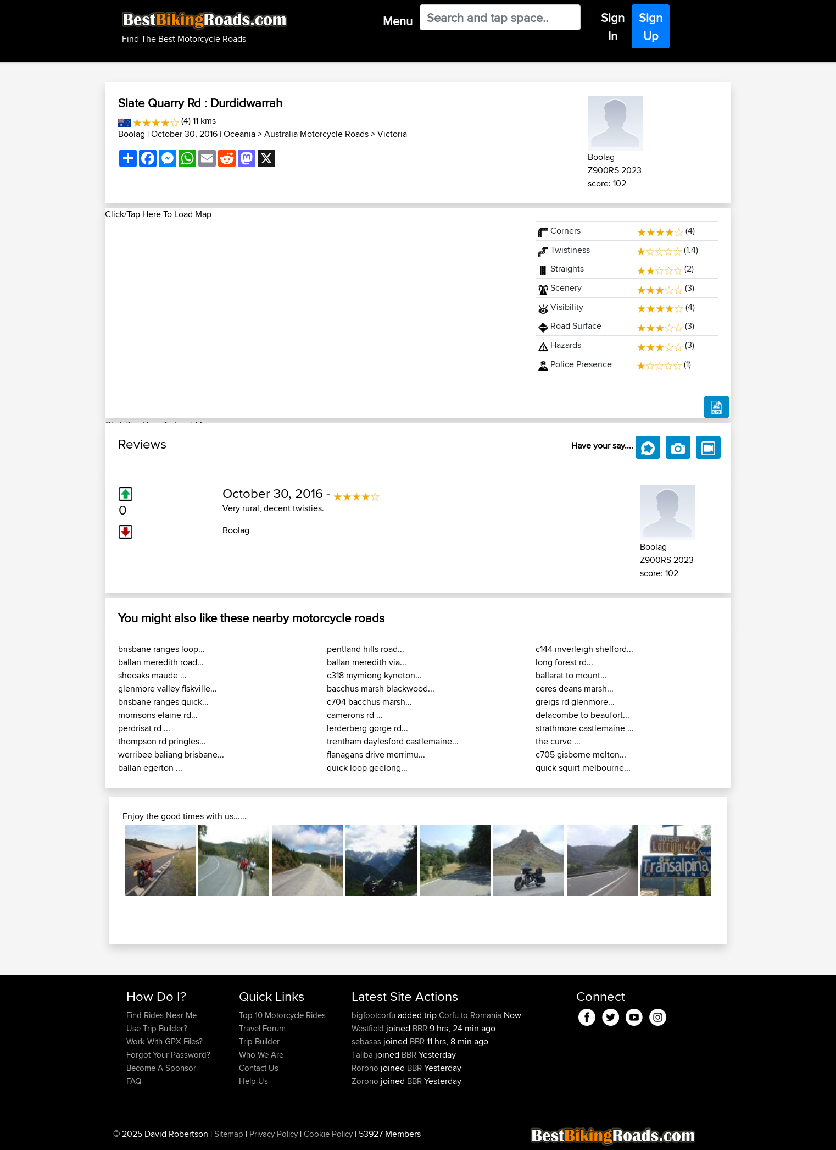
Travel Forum (262, 1028)
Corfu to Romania (470, 1015)
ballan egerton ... (150, 767)
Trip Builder (259, 1041)
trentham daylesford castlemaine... (393, 741)
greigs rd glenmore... (575, 701)
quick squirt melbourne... (583, 767)
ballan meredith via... (366, 662)
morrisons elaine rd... (158, 715)
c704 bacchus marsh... (369, 701)
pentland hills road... (365, 649)
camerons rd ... (355, 715)
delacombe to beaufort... (582, 715)
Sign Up (650, 27)
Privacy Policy (273, 1134)
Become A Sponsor (161, 1068)
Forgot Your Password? (168, 1054)
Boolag (131, 134)
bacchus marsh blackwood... (380, 688)
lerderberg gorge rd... (367, 728)
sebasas (367, 1041)
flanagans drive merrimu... (376, 754)
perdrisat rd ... (144, 728)
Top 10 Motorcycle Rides (282, 1015)
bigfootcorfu (375, 1015)
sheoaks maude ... (152, 675)
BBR (420, 1028)
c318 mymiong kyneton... (374, 675)
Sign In (613, 27)
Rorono (366, 1068)
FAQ (133, 1081)
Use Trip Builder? (156, 1028)
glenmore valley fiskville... (167, 688)
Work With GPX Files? (164, 1041)
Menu (398, 21)
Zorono (366, 1081)
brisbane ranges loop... (161, 649)
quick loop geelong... (367, 767)
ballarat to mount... (571, 675)
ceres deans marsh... (575, 688)
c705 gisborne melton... (581, 754)
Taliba (363, 1054)
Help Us (253, 1081)
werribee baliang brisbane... (171, 754)
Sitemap (228, 1134)
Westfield (369, 1028)
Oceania (239, 134)
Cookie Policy (328, 1134)
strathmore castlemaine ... (585, 728)
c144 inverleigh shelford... (584, 649)
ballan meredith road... (161, 662)
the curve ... (558, 741)
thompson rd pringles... (162, 741)
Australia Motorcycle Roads (316, 134)
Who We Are (261, 1054)
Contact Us (258, 1068)
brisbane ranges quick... (163, 701)
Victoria (392, 134)
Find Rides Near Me (161, 1015)
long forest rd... (564, 662)
